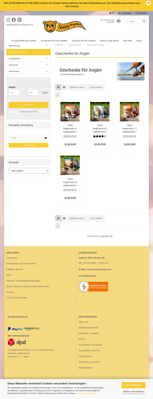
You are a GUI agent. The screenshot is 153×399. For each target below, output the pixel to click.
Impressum (11, 262)
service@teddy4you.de (99, 274)
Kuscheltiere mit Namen (90, 349)
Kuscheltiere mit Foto (89, 355)
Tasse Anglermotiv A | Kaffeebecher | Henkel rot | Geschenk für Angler (70, 133)
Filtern (28, 110)
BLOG (139, 41)
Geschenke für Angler (18, 57)
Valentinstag (14, 76)
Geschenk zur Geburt (89, 366)
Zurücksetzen (28, 116)
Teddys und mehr (109, 41)
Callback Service (14, 274)
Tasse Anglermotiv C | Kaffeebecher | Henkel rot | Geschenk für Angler (129, 133)
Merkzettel (141, 13)
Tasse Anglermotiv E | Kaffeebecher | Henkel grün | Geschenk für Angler (70, 187)
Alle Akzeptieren (134, 385)
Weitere (127, 41)
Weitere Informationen (133, 391)
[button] (111, 13)
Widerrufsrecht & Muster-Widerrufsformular (27, 291)
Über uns (83, 326)
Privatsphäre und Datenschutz (21, 268)
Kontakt (10, 297)
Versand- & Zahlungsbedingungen (23, 285)
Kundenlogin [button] (125, 13)
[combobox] (77, 92)
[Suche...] (144, 21)
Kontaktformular (87, 280)
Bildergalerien (85, 372)
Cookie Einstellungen (16, 302)
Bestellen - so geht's (89, 338)
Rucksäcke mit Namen (83, 41)
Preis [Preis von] (12, 92)
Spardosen (13, 70)
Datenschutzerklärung (85, 393)
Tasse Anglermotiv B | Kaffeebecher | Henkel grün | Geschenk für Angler (100, 133)
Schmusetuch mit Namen (54, 41)
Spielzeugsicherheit (88, 332)
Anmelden (28, 150)
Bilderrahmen (14, 50)
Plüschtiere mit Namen (23, 41)
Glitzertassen (14, 63)
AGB (8, 280)
